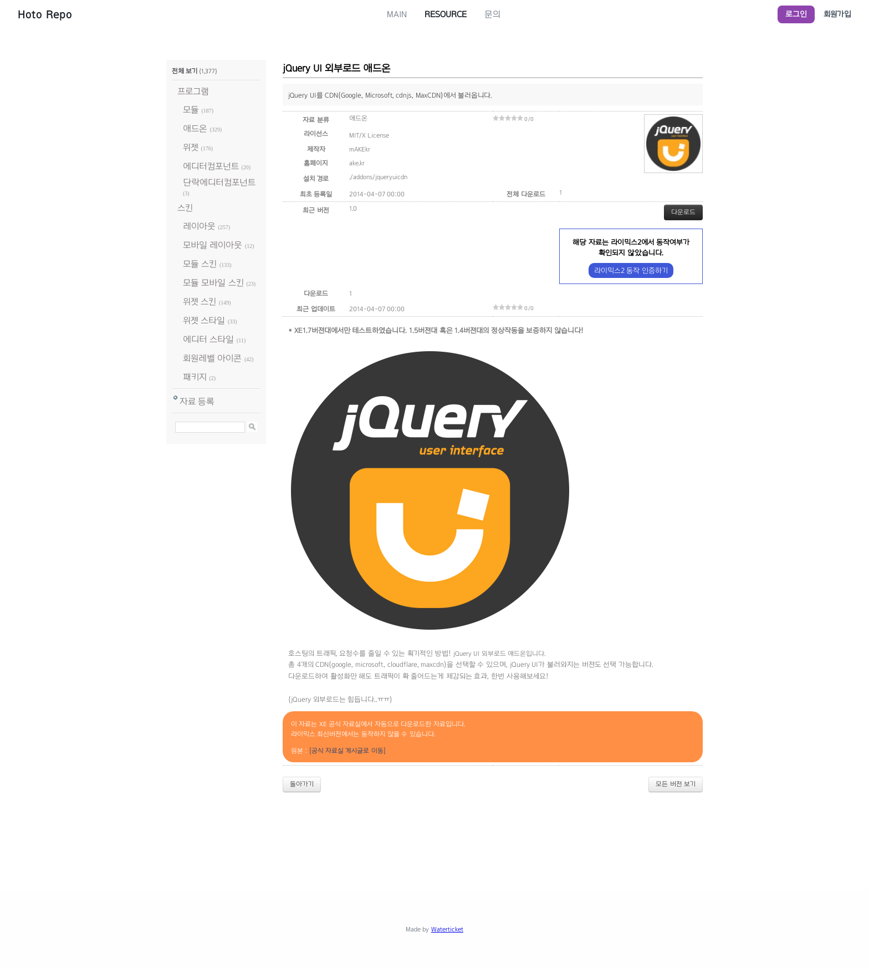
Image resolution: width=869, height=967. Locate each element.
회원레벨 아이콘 (212, 358)
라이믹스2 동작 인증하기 (631, 270)
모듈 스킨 (200, 264)
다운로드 (683, 212)
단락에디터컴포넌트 (219, 182)
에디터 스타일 (208, 339)
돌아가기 (302, 784)
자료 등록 (197, 401)
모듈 (191, 109)
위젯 (190, 147)
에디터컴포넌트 (211, 166)
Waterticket (447, 929)
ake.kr (357, 163)
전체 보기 (184, 71)
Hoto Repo (45, 14)
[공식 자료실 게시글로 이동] (347, 751)
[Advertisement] (434, 832)
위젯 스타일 (204, 320)
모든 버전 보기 (676, 784)
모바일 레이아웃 (212, 245)
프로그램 (193, 91)
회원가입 (837, 14)
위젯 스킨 (199, 301)
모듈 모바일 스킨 (213, 282)
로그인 (796, 14)
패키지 (195, 377)
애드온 (195, 128)
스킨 (185, 207)
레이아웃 (199, 226)
